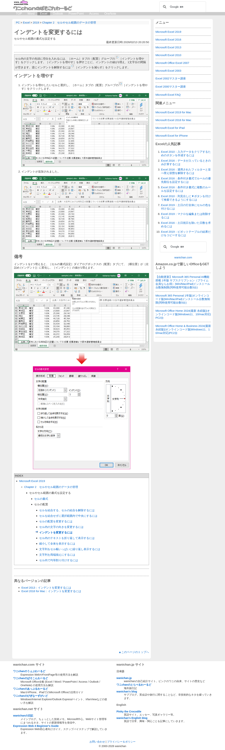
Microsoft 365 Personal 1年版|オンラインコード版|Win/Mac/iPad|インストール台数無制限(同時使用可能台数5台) (182, 299)
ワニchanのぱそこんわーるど (30, 678)
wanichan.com (183, 257)
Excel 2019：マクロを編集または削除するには (186, 215)
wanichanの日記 (23, 715)
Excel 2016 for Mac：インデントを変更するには (51, 591)
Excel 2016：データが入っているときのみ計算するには (186, 162)
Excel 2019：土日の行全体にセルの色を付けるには (186, 206)
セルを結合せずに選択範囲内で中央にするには (68, 515)
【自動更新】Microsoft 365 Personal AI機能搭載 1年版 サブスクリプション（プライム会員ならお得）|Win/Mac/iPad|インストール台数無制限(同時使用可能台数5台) (182, 282)
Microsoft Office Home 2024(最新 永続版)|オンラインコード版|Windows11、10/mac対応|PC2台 (183, 314)
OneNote (110, 13)
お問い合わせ (97, 741)
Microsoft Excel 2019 (32, 481)
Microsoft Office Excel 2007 (172, 62)
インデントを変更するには (48, 32)
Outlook (58, 13)
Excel (43, 13)
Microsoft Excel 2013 (168, 47)
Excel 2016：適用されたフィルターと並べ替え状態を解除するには (186, 171)
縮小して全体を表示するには (57, 543)
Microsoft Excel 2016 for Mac (173, 120)
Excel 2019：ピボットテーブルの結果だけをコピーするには (186, 233)
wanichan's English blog (131, 717)
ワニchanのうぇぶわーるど (29, 671)
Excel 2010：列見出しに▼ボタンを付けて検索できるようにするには (186, 198)
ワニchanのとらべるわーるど (133, 684)
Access (94, 13)
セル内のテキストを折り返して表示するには (67, 538)
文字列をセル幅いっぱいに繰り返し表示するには (69, 549)
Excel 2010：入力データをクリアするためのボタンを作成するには (186, 153)
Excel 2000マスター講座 (170, 86)
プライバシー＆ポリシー (121, 741)
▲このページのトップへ (134, 652)
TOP (19, 13)
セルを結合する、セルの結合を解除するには (67, 510)
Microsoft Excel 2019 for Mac (173, 112)
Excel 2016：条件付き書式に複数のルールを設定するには (186, 189)
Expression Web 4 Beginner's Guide (36, 725)
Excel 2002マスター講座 (170, 78)
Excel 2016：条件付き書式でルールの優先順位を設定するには (186, 180)
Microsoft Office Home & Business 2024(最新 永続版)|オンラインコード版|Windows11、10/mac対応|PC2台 (183, 329)
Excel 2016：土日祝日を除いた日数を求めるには (186, 224)
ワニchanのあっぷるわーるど (30, 688)
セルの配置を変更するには (55, 521)
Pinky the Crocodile (128, 711)
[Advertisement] (81, 622)
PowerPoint (76, 13)
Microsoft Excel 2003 (168, 70)
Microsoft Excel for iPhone (171, 135)
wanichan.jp (124, 678)
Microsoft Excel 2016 (168, 39)
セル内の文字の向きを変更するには (61, 526)
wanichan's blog (126, 691)
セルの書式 (41, 498)
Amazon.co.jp (166, 264)
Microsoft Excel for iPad (170, 127)
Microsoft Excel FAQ (168, 94)
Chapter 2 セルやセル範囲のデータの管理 (51, 486)
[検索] (182, 7)
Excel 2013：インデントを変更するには (46, 587)
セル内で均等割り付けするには (58, 560)
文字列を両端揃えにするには (57, 554)
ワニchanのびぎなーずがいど (30, 695)
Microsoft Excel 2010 (168, 55)
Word (31, 13)
